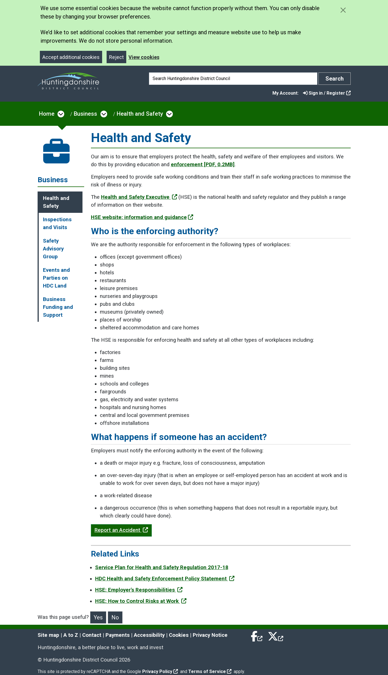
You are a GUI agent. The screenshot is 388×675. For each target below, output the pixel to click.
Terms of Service (209, 671)
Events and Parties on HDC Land (56, 278)
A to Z (70, 635)
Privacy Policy (160, 671)
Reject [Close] (116, 57)
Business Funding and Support (58, 307)
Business (85, 113)
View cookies (143, 57)
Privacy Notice (210, 635)
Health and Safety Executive (139, 197)
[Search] (233, 78)
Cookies (179, 635)
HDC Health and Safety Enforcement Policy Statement (165, 579)
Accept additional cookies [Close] (71, 57)
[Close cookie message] (343, 10)
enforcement (203, 164)
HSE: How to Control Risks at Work (141, 601)
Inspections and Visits (57, 223)
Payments (117, 635)
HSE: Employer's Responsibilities (139, 590)
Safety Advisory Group (53, 249)
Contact (91, 635)
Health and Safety (140, 113)
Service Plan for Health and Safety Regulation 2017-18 (161, 567)
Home (46, 113)
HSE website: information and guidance (142, 217)
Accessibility (149, 635)
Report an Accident (121, 530)
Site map (48, 635)
